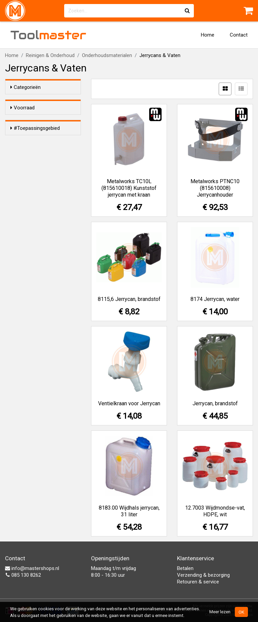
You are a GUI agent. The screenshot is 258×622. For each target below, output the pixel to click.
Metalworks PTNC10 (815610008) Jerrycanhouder (215, 188)
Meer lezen (219, 611)
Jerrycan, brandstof (215, 403)
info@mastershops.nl (32, 568)
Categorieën (25, 87)
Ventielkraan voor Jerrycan (129, 403)
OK (241, 612)
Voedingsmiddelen (44, 177)
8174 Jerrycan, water (215, 299)
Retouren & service (198, 582)
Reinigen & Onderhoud (50, 55)
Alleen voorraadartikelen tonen (47, 120)
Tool (48, 35)
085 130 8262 (23, 575)
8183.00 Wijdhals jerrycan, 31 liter (129, 511)
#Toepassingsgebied (35, 147)
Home (207, 35)
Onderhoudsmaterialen (107, 55)
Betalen (185, 568)
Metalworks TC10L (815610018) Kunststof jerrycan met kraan (129, 188)
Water (30, 169)
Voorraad (22, 107)
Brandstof (34, 160)
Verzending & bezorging (203, 575)
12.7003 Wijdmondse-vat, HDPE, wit (215, 511)
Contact (239, 35)
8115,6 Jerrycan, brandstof (129, 299)
